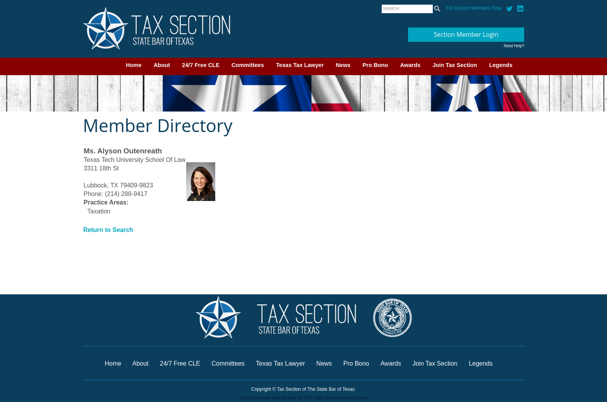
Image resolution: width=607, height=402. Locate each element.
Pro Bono (375, 65)
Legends (501, 65)
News (343, 65)
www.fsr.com (354, 397)
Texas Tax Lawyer (300, 65)
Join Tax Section (454, 65)
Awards (410, 65)
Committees (247, 65)
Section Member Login (466, 34)
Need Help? (514, 46)
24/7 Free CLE (200, 65)
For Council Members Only (473, 8)
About (162, 65)
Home (134, 65)
